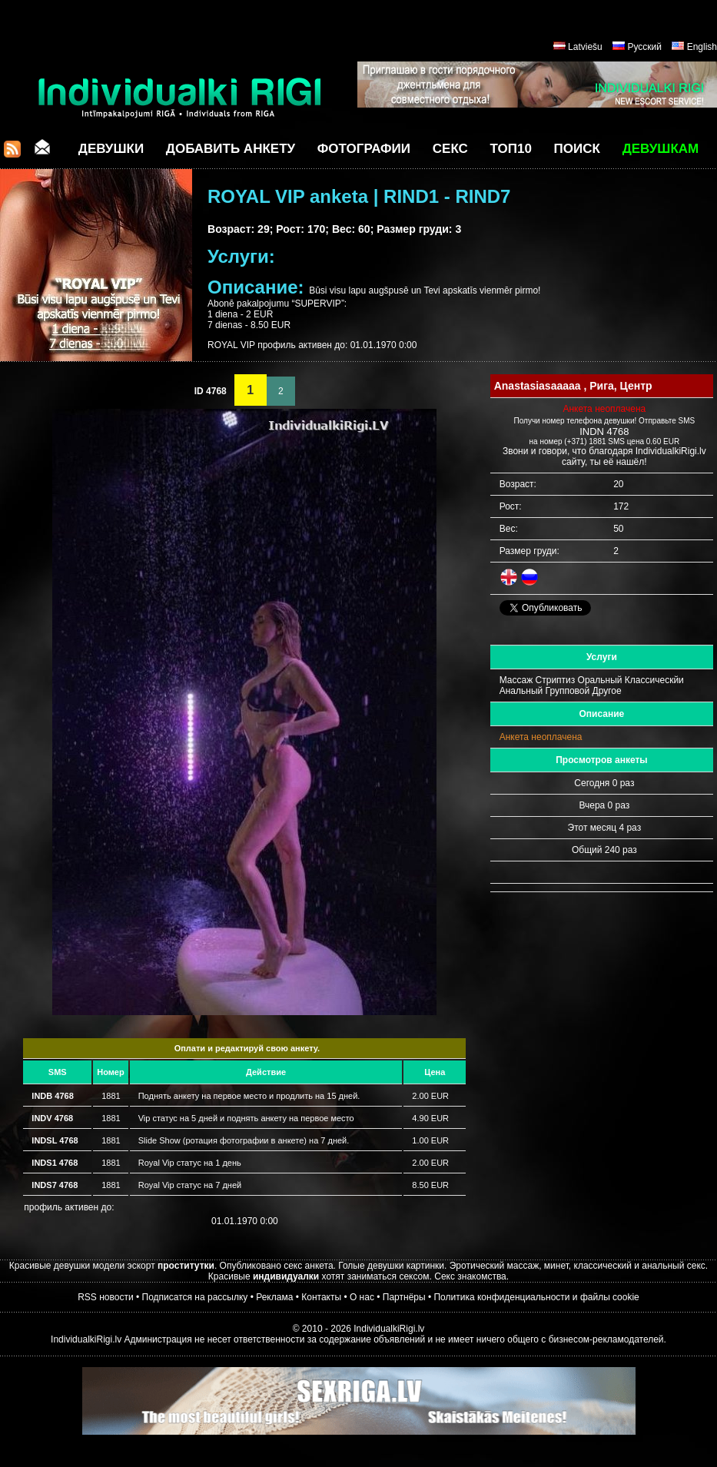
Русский (644, 46)
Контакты (321, 1297)
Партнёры (404, 1297)
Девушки (111, 148)
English (702, 46)
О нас (362, 1297)
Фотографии (363, 148)
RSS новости (105, 1297)
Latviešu (585, 46)
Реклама (274, 1297)
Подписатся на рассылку (195, 1297)
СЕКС (450, 148)
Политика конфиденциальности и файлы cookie (536, 1297)
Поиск (577, 148)
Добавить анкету (230, 148)
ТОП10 (511, 148)
